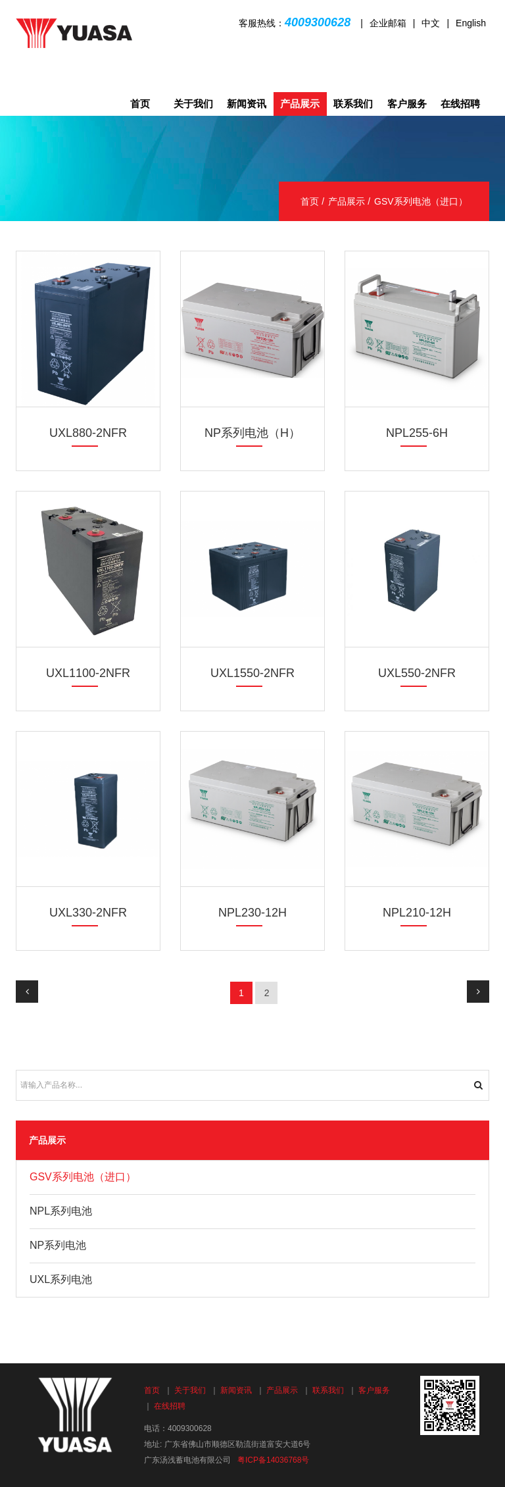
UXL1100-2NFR (88, 673)
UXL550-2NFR (417, 673)
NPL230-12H (252, 912)
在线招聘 (460, 103)
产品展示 (300, 103)
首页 (140, 103)
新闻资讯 (246, 103)
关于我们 (193, 103)
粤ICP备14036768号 (273, 1460)
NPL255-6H (417, 433)
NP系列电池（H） (252, 433)
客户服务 (407, 103)
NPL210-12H (417, 912)
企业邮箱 (388, 23)
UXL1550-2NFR (252, 673)
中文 (430, 23)
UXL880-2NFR (88, 433)
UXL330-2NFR (88, 912)
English (471, 23)
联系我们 (353, 103)
